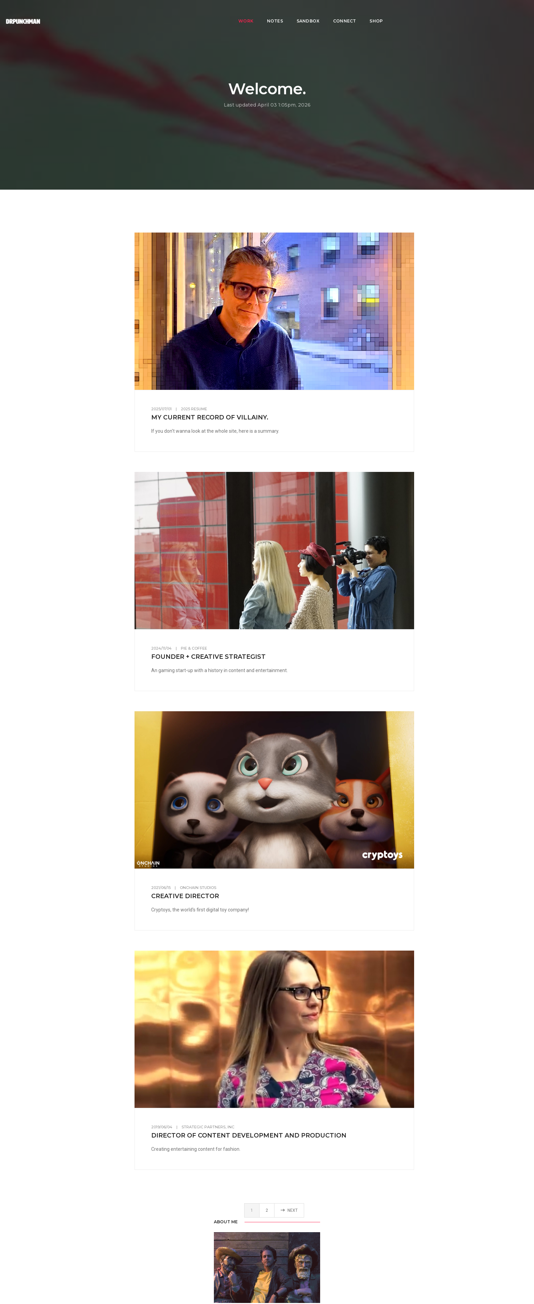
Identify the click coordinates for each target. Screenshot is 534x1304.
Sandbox (308, 12)
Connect (344, 12)
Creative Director (239, 891)
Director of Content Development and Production (302, 1129)
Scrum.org (115, 761)
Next (339, 1205)
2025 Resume (248, 408)
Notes (275, 12)
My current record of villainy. (264, 416)
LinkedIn (87, 478)
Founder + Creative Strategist (262, 654)
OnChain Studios (252, 883)
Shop (376, 12)
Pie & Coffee (248, 645)
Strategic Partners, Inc (262, 1120)
